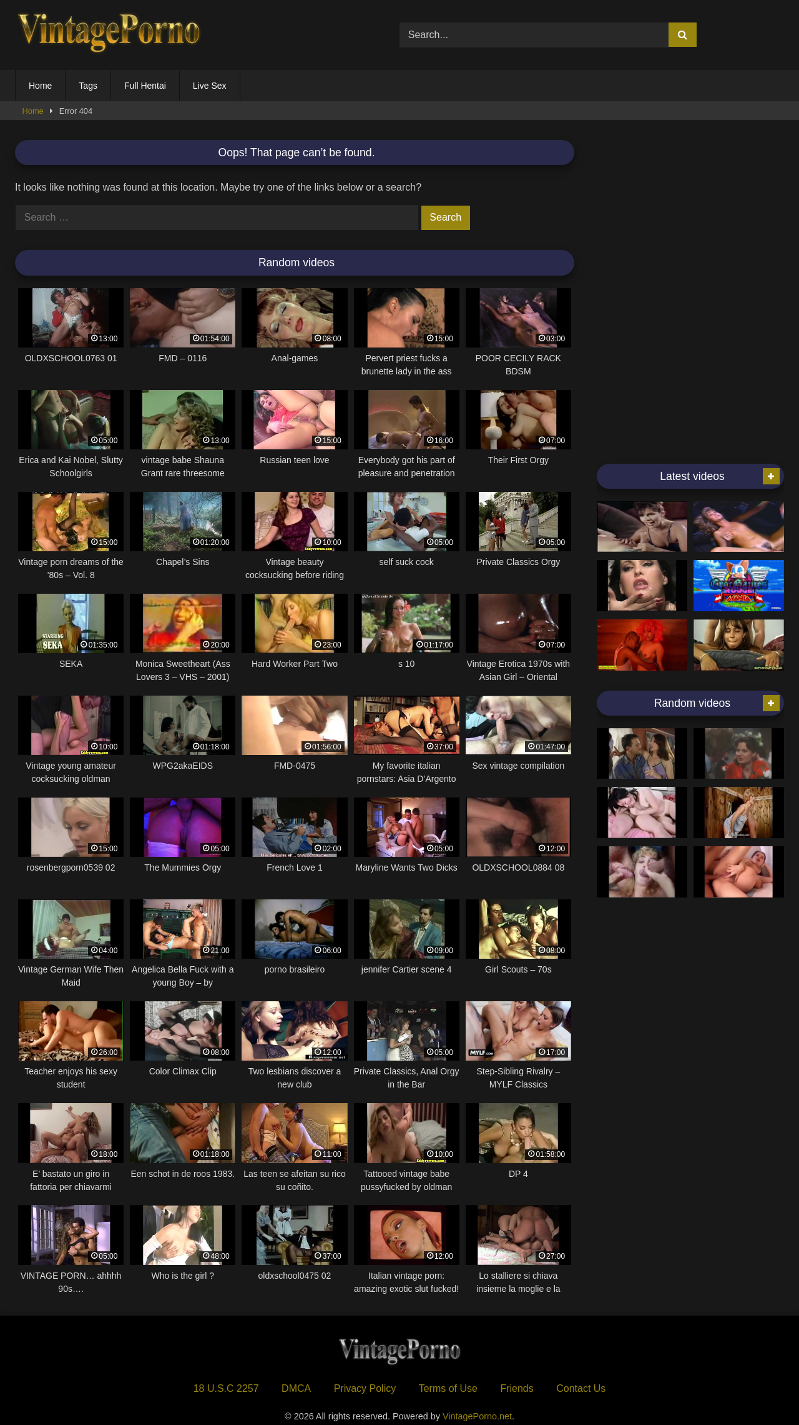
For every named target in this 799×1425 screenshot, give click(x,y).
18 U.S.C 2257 (226, 1388)
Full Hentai (145, 86)
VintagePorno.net (477, 1416)
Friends (516, 1388)
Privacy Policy (365, 1388)
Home (40, 86)
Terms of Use (448, 1388)
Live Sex (210, 86)
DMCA (296, 1388)
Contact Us (580, 1388)
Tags (88, 86)
